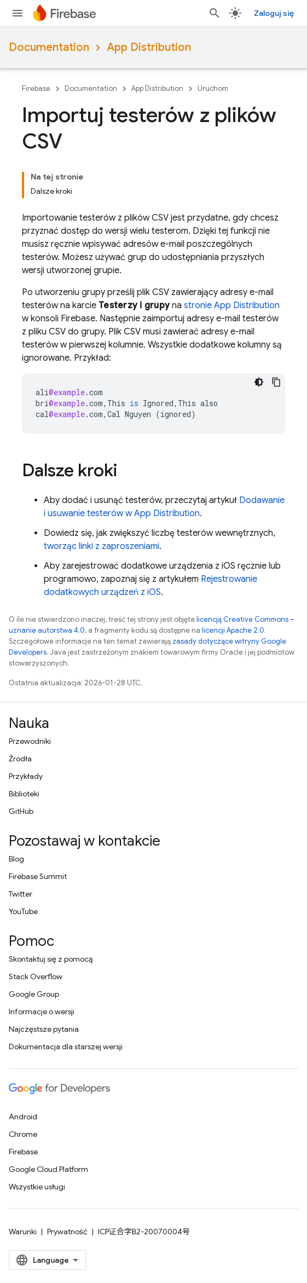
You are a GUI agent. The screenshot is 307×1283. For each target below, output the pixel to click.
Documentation (49, 47)
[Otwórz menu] (17, 13)
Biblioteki (24, 794)
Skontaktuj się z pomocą (50, 959)
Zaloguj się (274, 13)
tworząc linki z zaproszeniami (101, 546)
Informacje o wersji (41, 1011)
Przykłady (26, 776)
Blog (16, 859)
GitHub (21, 811)
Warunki (23, 1231)
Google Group (34, 994)
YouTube (23, 911)
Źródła (20, 759)
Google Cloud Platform (48, 1169)
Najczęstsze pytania (44, 1029)
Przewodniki (30, 741)
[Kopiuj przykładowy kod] (276, 382)
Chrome (23, 1134)
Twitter (20, 894)
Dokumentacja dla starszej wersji (66, 1046)
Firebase (36, 88)
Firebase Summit (38, 876)
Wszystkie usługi (37, 1187)
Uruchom (213, 88)
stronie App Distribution (232, 305)
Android (23, 1117)
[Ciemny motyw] (259, 382)
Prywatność (67, 1231)
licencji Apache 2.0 (233, 630)
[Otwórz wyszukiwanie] (214, 13)
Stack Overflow (35, 976)
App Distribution (149, 47)
